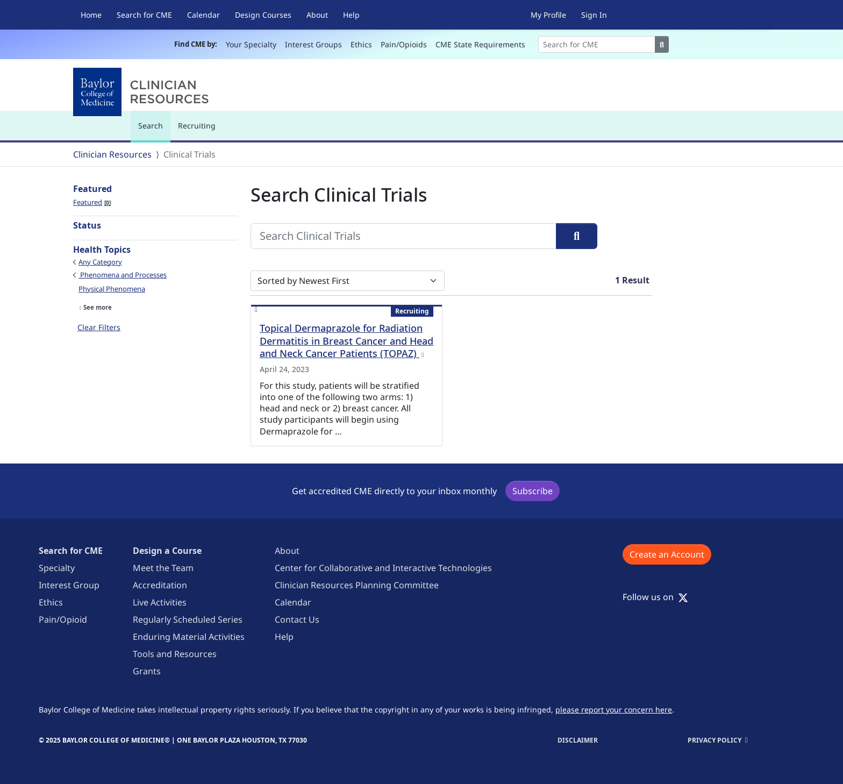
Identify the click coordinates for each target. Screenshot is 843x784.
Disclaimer (578, 740)
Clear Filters (98, 327)
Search (153, 130)
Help (351, 15)
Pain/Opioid (63, 619)
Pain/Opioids (404, 44)
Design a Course (167, 551)
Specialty (57, 568)
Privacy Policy (714, 740)
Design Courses (263, 15)
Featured (92, 202)
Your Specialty (251, 44)
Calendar (203, 15)
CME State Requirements (480, 44)
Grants (147, 671)
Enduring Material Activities (189, 637)
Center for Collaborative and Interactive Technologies (383, 568)
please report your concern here (613, 709)
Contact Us (297, 619)
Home (91, 15)
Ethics (361, 44)
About (317, 15)
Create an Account (667, 554)
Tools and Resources (175, 654)
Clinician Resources (112, 154)
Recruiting (197, 125)
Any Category (100, 262)
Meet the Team (163, 568)
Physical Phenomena (111, 289)
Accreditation (160, 585)
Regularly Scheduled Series (187, 619)
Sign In (594, 15)
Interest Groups (313, 44)
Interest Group (69, 585)
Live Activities (160, 602)
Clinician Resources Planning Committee (357, 585)
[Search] (596, 44)
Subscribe (532, 491)
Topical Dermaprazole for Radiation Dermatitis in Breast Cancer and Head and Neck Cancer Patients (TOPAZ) (346, 341)
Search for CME (144, 15)
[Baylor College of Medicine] (143, 92)
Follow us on (655, 597)
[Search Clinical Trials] (403, 236)
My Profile (548, 15)
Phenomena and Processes (122, 275)
